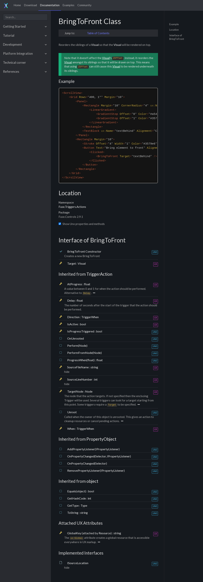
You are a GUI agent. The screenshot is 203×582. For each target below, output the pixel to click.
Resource (105, 533)
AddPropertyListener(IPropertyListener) (93, 449)
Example (174, 24)
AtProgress (75, 284)
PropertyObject (101, 439)
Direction (73, 317)
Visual (95, 44)
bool (83, 324)
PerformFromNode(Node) (84, 352)
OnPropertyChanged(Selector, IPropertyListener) (99, 456)
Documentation (50, 5)
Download (30, 5)
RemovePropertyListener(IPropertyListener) (96, 470)
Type (84, 505)
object (92, 481)
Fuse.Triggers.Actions (72, 206)
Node (88, 391)
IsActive (73, 324)
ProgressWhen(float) (81, 360)
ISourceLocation (77, 563)
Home (17, 5)
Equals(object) (77, 491)
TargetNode (75, 391)
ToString (73, 512)
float (87, 284)
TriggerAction (99, 274)
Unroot (72, 412)
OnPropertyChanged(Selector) (87, 463)
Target (71, 263)
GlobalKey (74, 533)
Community (84, 5)
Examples (68, 5)
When (71, 428)
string (94, 367)
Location (174, 29)
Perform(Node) (77, 345)
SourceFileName (78, 367)
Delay (71, 300)
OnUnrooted (75, 338)
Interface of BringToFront (176, 37)
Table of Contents (98, 33)
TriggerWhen (90, 317)
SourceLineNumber (80, 379)
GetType (73, 505)
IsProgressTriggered (81, 331)
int (96, 379)
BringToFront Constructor (84, 251)
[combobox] (25, 17)
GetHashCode (76, 498)
